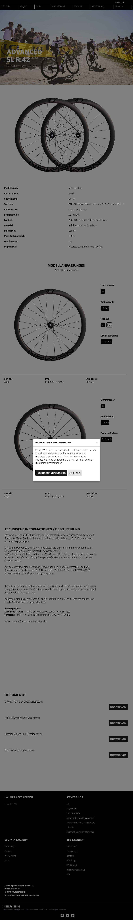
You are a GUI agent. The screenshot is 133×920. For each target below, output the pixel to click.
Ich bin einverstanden (51, 473)
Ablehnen (75, 473)
